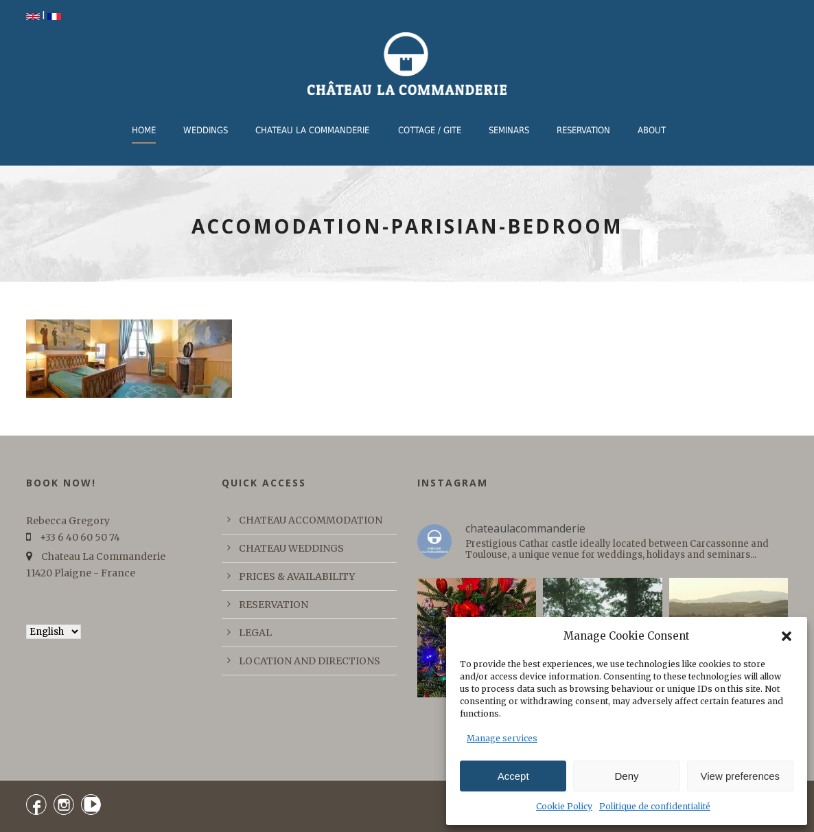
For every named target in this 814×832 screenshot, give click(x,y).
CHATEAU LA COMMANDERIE (312, 130)
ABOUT (652, 130)
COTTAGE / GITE (429, 130)
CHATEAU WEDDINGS (291, 548)
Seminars (509, 130)
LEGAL (255, 633)
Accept (513, 776)
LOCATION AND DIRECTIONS (309, 661)
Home (144, 130)
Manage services (502, 738)
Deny (626, 776)
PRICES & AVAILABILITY (297, 576)
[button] (786, 636)
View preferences (740, 776)
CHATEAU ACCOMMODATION (310, 520)
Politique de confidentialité (654, 806)
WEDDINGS (205, 130)
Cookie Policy (564, 806)
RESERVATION (583, 130)
